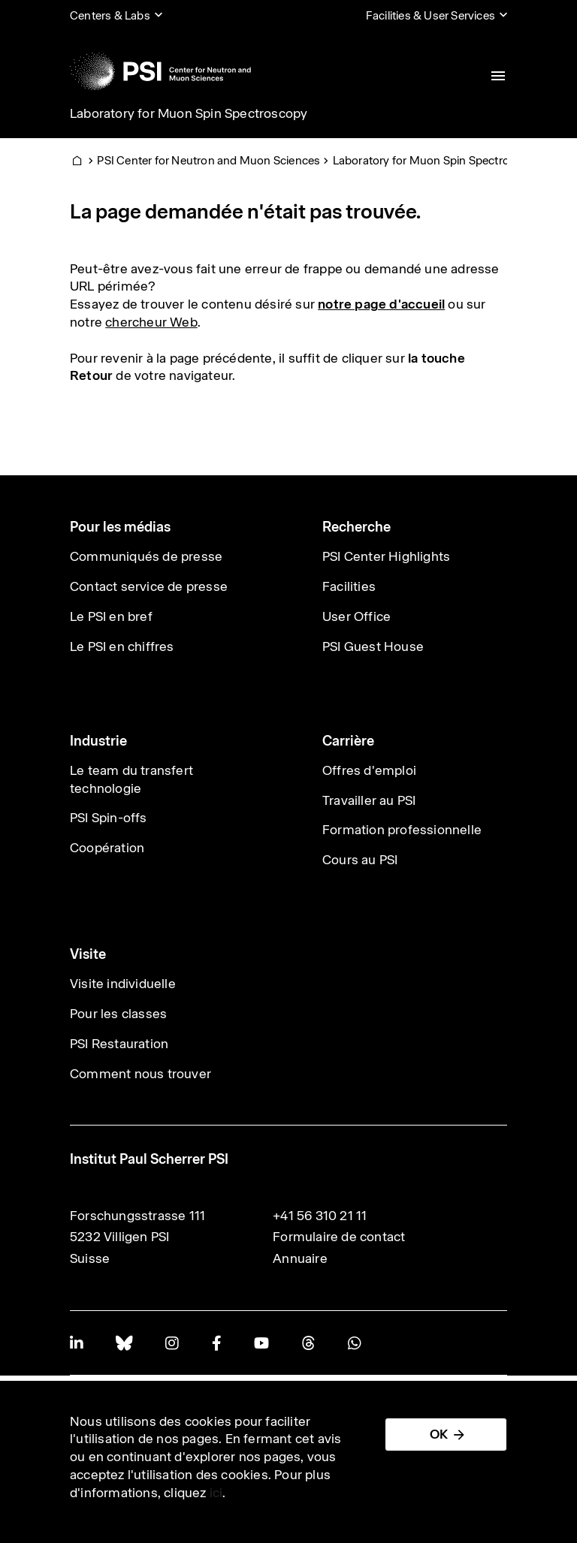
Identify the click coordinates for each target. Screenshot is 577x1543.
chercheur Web (151, 322)
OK (439, 1434)
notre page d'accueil (381, 304)
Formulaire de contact (339, 1236)
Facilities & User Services (430, 15)
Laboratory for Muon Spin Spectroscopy (188, 113)
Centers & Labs (110, 15)
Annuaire (300, 1258)
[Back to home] (160, 71)
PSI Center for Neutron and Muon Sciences (208, 160)
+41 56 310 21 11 (320, 1215)
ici (216, 1492)
